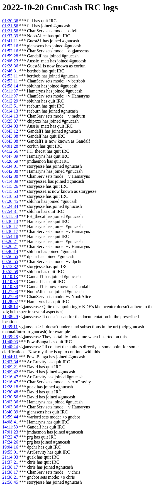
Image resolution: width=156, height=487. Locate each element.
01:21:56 (10, 25)
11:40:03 (10, 341)
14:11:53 (10, 427)
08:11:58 (10, 216)
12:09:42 (10, 371)
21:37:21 (10, 462)
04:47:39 (10, 156)
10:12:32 (10, 266)
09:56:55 (10, 256)
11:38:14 (10, 306)
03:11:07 (10, 91)
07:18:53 (10, 196)
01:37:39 (10, 35)
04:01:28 (10, 146)
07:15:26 (10, 186)
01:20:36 (10, 20)
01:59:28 (10, 55)
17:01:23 (10, 432)
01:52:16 (10, 45)
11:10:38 (10, 281)
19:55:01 (10, 452)
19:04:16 (10, 447)
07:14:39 (10, 181)
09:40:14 (10, 251)
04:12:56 (10, 151)
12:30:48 (10, 391)
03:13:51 (10, 106)
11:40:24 (10, 346)
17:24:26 (10, 442)
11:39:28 (10, 336)
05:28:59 (10, 161)
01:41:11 (10, 40)
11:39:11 (10, 326)
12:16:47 (10, 376)
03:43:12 (10, 131)
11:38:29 (10, 316)
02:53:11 (10, 76)
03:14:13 (10, 111)
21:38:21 (10, 477)
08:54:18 (10, 236)
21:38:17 (10, 467)
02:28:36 (10, 66)
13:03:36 (10, 402)
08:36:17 (10, 226)
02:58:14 (10, 86)
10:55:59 (10, 271)
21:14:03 (10, 457)
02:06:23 (10, 61)
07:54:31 (10, 211)
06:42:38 (10, 171)
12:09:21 (10, 366)
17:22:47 (10, 437)
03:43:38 (10, 136)
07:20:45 (10, 201)
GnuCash (64, 7)
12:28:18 (10, 386)
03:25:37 (10, 121)
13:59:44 (10, 417)
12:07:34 (10, 361)
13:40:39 (10, 412)
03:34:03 (10, 126)
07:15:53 (10, 191)
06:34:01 (10, 166)
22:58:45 (10, 482)
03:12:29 (10, 101)
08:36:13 (10, 221)
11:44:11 (10, 356)
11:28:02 (10, 301)
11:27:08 (10, 291)
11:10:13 (10, 276)
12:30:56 (10, 397)
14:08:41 (10, 422)
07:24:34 (10, 206)
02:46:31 (10, 71)
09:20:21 (10, 241)
